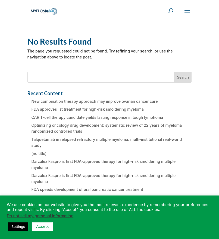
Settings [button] (18, 226)
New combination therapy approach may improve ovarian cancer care (95, 101)
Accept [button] (42, 226)
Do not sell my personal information (40, 215)
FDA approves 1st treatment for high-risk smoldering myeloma (88, 109)
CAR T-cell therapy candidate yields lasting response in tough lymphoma (97, 117)
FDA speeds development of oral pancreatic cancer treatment (87, 189)
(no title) (39, 153)
